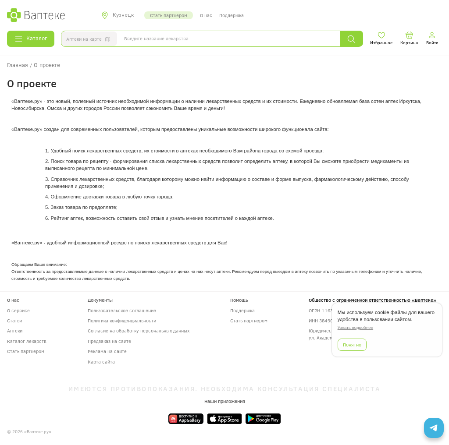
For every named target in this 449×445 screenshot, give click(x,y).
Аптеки (14, 330)
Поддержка (231, 15)
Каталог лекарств (26, 341)
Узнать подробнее (355, 327)
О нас (206, 15)
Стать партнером (168, 15)
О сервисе (18, 310)
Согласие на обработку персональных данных (138, 330)
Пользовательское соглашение (122, 310)
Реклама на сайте (107, 351)
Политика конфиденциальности (122, 320)
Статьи (14, 320)
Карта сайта (101, 361)
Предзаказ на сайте (109, 341)
